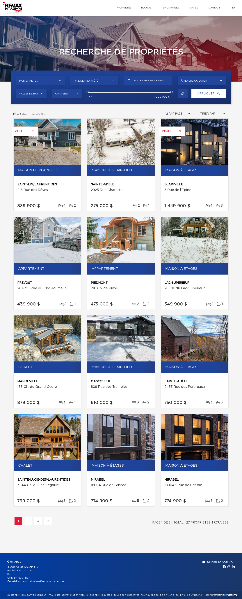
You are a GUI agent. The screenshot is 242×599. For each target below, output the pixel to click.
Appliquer (208, 93)
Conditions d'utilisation (189, 595)
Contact (214, 8)
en (234, 8)
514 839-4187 (22, 578)
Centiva (232, 594)
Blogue (146, 8)
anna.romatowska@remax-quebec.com (42, 581)
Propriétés (123, 8)
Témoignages (170, 8)
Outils (193, 8)
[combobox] (40, 80)
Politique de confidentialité (157, 595)
